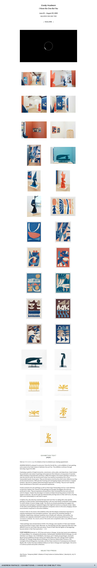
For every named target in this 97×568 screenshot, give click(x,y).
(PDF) (24, 556)
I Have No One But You (49, 565)
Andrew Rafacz (10, 565)
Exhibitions (27, 565)
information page (30, 462)
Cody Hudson (48, 5)
